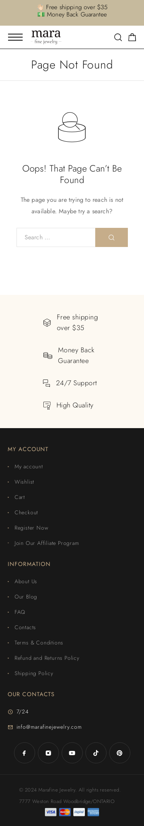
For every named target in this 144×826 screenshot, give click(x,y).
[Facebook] (24, 753)
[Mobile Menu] (15, 37)
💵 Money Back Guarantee (72, 14)
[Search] (118, 38)
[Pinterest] (120, 753)
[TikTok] (96, 753)
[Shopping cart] (132, 38)
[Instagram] (48, 753)
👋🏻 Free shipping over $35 (72, 7)
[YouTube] (72, 753)
